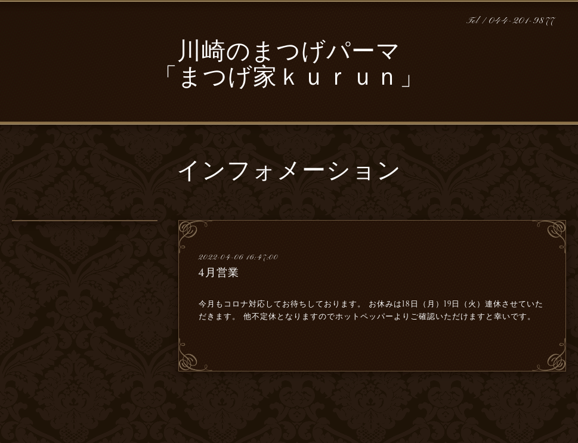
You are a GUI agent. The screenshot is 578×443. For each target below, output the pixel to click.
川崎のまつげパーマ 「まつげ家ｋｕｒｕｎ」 (288, 66)
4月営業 (218, 272)
